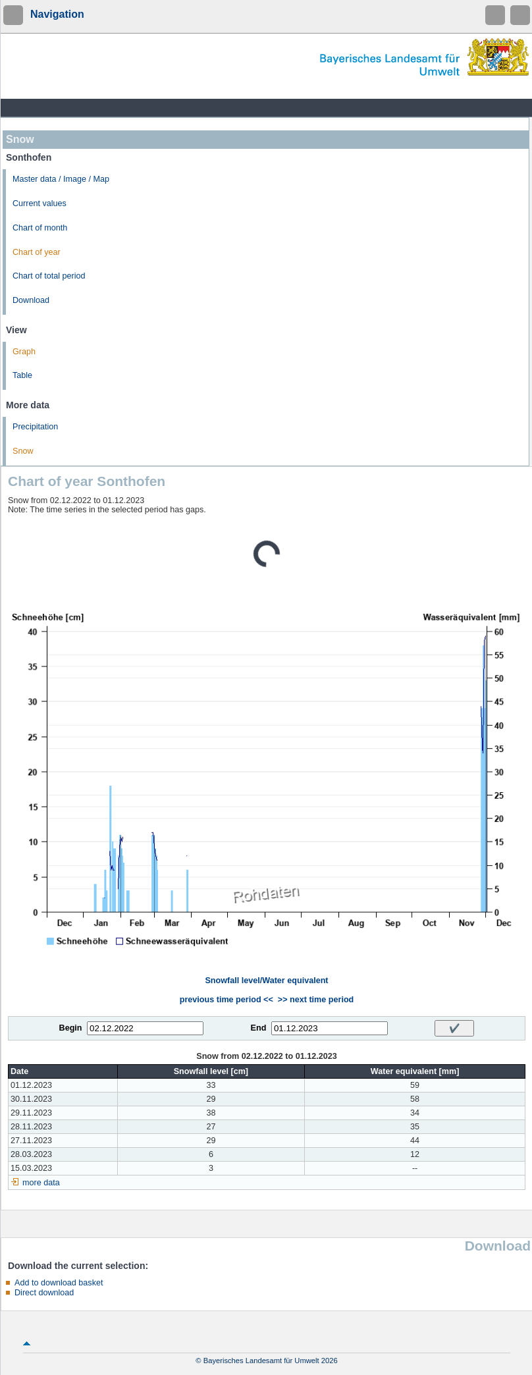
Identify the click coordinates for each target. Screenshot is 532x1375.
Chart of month (40, 227)
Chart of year (37, 252)
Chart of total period (49, 276)
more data (41, 1182)
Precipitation (35, 426)
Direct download (44, 1292)
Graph (24, 351)
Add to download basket (58, 1282)
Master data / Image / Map (61, 179)
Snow (23, 451)
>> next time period (316, 999)
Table (22, 375)
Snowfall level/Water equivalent (266, 980)
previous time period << (226, 999)
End (259, 1028)
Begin (70, 1028)
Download (31, 300)
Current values (39, 203)
